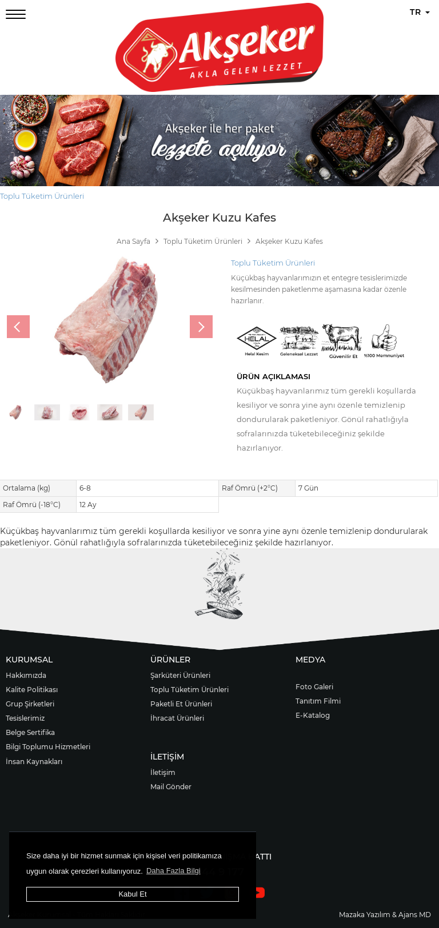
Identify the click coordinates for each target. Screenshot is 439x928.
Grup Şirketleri (30, 704)
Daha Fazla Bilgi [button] (173, 870)
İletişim (162, 772)
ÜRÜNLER (170, 659)
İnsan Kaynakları (34, 761)
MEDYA (310, 659)
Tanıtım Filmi (318, 701)
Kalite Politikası (32, 689)
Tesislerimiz (25, 718)
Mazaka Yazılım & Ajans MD (385, 914)
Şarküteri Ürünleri (180, 675)
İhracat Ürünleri (177, 718)
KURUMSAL (29, 659)
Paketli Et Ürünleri (181, 704)
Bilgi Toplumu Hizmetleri (48, 746)
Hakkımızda (26, 675)
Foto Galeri (314, 686)
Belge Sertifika (30, 732)
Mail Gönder (170, 786)
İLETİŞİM (167, 757)
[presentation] (18, 326)
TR (420, 12)
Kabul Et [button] (132, 894)
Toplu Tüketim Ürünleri (42, 195)
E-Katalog (313, 715)
